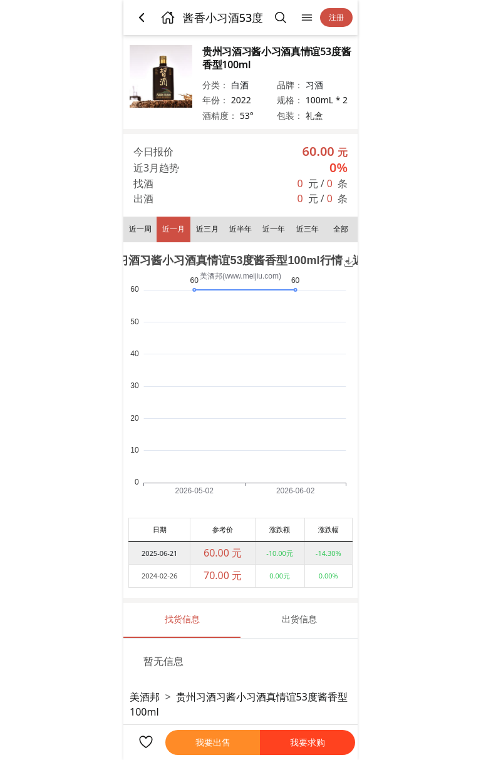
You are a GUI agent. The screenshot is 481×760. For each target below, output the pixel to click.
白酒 (240, 85)
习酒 (314, 85)
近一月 (173, 228)
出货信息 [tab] (299, 619)
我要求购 (307, 742)
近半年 (240, 228)
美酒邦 (145, 697)
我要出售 (212, 742)
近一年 (273, 228)
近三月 (207, 228)
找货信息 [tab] (182, 619)
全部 (340, 228)
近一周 (140, 228)
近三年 (307, 228)
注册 (336, 17)
